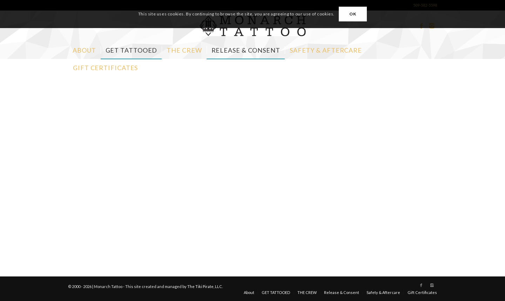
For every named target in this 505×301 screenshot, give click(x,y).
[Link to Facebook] (421, 285)
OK (352, 13)
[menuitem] (84, 50)
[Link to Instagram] (431, 285)
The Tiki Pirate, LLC (204, 286)
